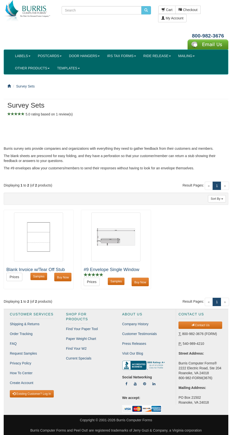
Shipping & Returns (25, 324)
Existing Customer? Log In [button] (32, 394)
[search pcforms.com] (146, 10)
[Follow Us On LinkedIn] (154, 384)
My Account (172, 18)
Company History (135, 324)
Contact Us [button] (200, 325)
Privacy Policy (20, 363)
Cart (167, 10)
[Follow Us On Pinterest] (144, 384)
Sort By (217, 198)
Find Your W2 (76, 348)
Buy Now (63, 277)
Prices (14, 277)
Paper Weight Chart (81, 339)
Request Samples (23, 353)
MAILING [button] (186, 56)
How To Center (21, 373)
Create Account (21, 383)
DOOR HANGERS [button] (84, 56)
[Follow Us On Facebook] (126, 384)
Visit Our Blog (132, 353)
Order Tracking (21, 334)
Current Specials (79, 358)
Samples (39, 276)
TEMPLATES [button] (68, 68)
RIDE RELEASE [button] (157, 56)
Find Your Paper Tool (82, 329)
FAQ (13, 344)
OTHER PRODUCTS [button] (32, 68)
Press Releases (134, 344)
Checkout (187, 10)
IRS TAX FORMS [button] (121, 56)
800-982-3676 (208, 35)
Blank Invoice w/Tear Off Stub (35, 269)
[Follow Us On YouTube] (135, 384)
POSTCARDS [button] (50, 56)
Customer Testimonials (139, 334)
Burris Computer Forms (134, 420)
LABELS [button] (22, 56)
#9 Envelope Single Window (111, 269)
